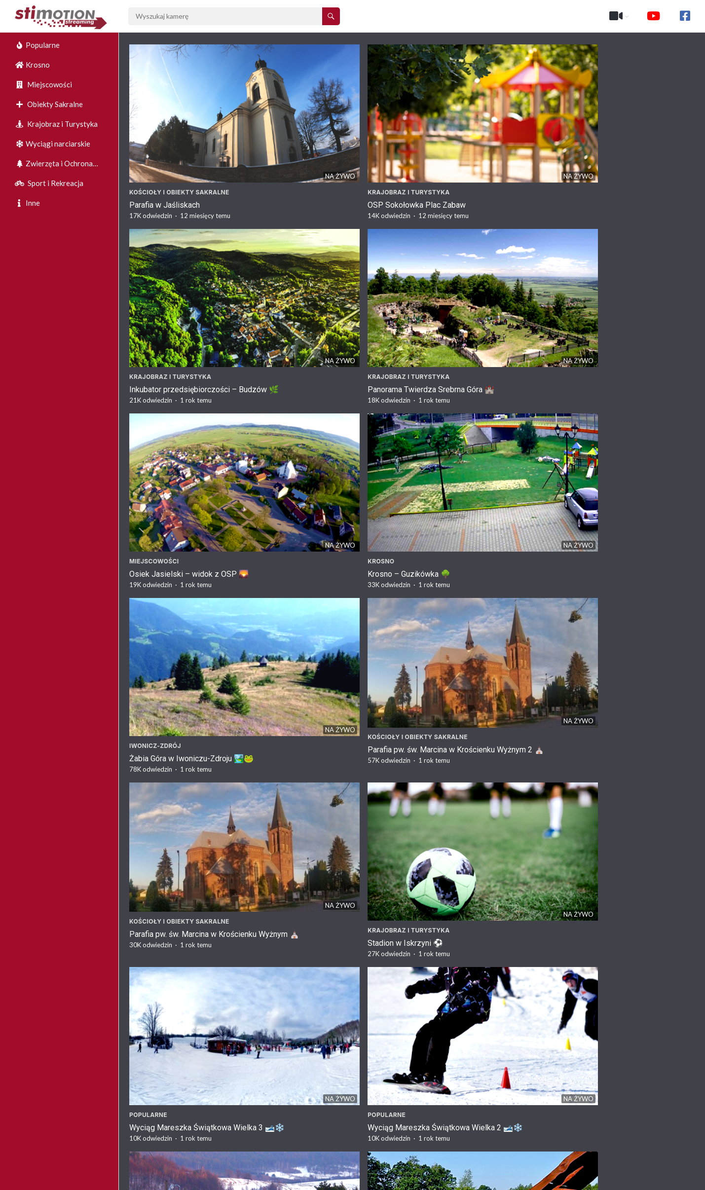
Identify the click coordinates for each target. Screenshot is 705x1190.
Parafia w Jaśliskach (164, 148)
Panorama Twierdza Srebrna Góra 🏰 (622, 148)
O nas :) (570, 1180)
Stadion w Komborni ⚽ (599, 1097)
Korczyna (147, 1084)
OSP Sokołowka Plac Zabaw (322, 148)
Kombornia (578, 1084)
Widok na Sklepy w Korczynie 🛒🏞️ (191, 1097)
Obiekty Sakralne (49, 104)
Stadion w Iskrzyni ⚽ (310, 418)
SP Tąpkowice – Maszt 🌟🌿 (467, 556)
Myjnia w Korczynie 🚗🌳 (317, 1097)
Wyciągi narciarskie (52, 143)
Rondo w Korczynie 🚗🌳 (460, 1097)
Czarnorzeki (581, 946)
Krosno (32, 64)
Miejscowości (43, 84)
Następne (440, 1139)
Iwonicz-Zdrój (442, 273)
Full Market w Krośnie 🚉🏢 (321, 959)
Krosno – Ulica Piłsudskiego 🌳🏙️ (619, 832)
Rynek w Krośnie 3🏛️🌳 (314, 832)
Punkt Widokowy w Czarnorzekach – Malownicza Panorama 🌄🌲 (622, 964)
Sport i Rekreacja (49, 183)
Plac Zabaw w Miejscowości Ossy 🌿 (338, 556)
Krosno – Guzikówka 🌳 (314, 286)
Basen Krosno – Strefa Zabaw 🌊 (187, 832)
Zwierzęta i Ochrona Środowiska (54, 166)
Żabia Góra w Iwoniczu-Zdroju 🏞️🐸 (478, 286)
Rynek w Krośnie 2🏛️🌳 (458, 832)
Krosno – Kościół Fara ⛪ (317, 694)
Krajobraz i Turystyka (56, 123)
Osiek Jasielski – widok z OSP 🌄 (189, 286)
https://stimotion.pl (619, 1180)
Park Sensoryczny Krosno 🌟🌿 (184, 694)
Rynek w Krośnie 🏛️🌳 (455, 959)
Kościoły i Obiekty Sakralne (179, 135)
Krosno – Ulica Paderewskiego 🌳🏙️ (193, 959)
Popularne (37, 44)
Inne (27, 202)
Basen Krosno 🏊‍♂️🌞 (452, 694)
